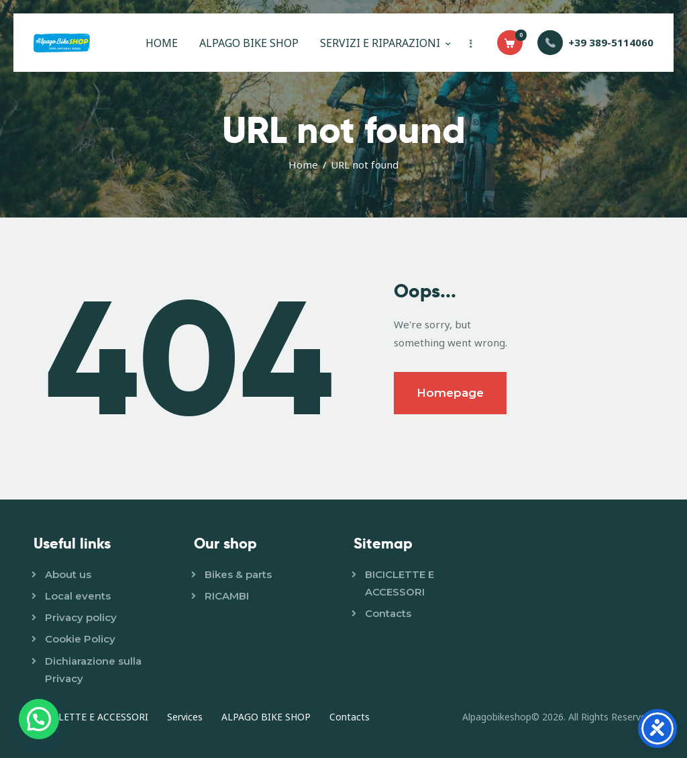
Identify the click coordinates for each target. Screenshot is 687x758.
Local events (78, 595)
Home (303, 164)
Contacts (388, 613)
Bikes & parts (238, 574)
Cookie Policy (80, 638)
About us (68, 574)
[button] (39, 719)
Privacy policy (81, 617)
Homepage (450, 392)
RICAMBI (227, 595)
